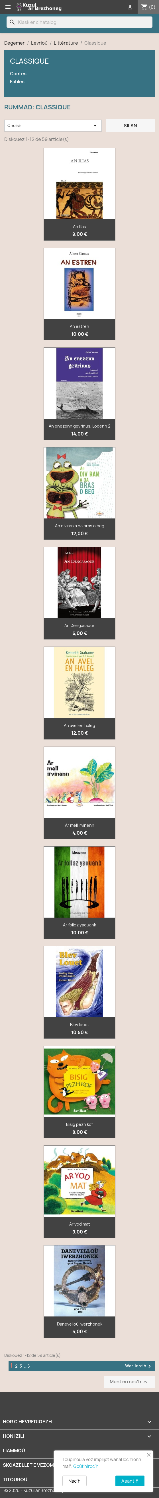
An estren (79, 326)
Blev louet (79, 1024)
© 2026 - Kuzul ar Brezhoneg (33, 1490)
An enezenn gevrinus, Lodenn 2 (79, 426)
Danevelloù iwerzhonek (79, 1324)
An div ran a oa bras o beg (79, 525)
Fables (17, 82)
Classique (29, 61)
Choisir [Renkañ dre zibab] (53, 125)
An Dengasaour (79, 625)
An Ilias (79, 226)
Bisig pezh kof (79, 1124)
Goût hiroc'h (85, 1466)
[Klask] (79, 22)
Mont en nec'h (129, 1381)
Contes (18, 74)
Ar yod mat (79, 1224)
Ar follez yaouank (79, 925)
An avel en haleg (79, 725)
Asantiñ (129, 1481)
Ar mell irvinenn (79, 825)
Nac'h (74, 1481)
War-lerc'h (139, 1366)
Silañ (130, 125)
